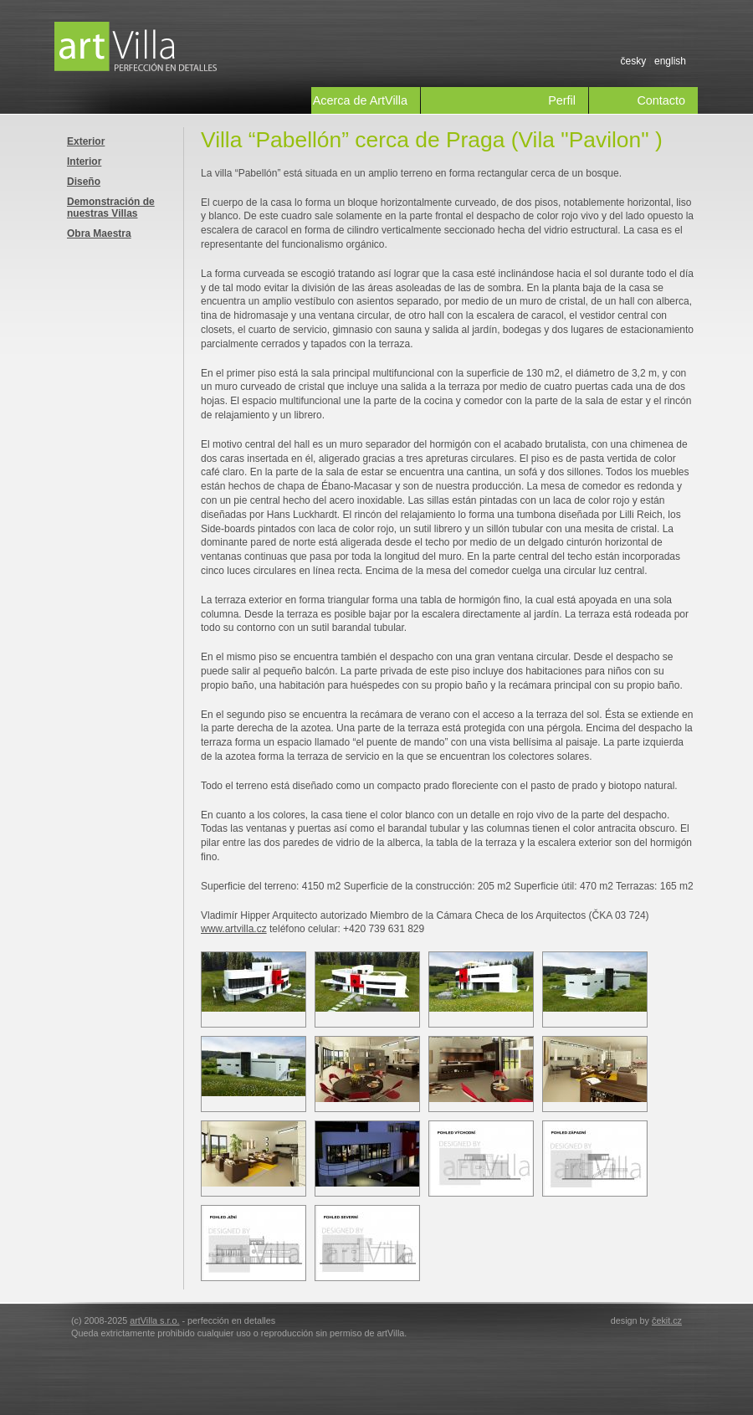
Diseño (83, 181)
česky (633, 61)
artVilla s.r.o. (154, 1320)
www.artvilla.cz (234, 929)
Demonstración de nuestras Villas (111, 207)
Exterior (86, 141)
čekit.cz (667, 1320)
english (670, 61)
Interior (84, 161)
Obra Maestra (99, 233)
